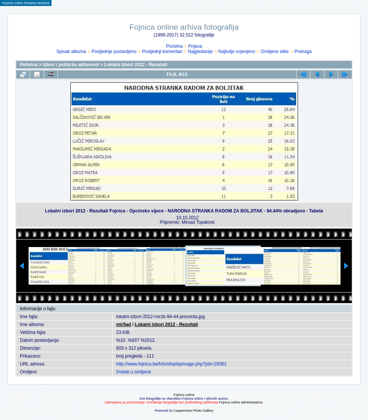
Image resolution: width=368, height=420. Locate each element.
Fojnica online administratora (240, 402)
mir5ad (123, 324)
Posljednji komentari (162, 51)
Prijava (195, 46)
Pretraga (303, 51)
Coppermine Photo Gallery (193, 410)
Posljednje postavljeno (113, 51)
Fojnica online (184, 395)
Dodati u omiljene (133, 372)
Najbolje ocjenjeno (236, 51)
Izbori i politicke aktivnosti (71, 64)
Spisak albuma (71, 51)
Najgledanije (200, 51)
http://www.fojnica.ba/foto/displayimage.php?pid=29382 (171, 364)
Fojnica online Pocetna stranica (25, 3)
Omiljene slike (275, 51)
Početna (174, 46)
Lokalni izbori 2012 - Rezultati (135, 64)
